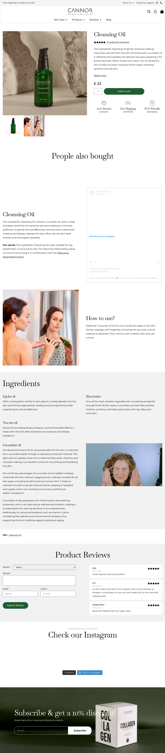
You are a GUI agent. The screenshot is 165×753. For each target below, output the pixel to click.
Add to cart (124, 91)
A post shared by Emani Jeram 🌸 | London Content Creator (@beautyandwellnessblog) (126, 278)
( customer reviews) (117, 42)
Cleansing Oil (15, 535)
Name (6, 589)
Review (7, 573)
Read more (100, 75)
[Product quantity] (98, 91)
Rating (6, 567)
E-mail (44, 589)
